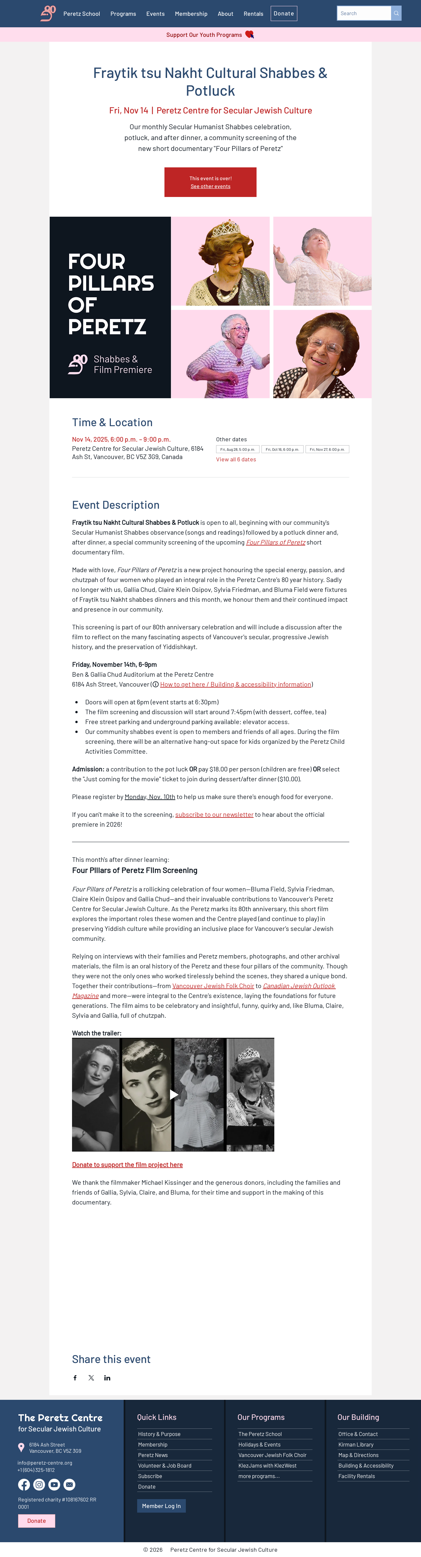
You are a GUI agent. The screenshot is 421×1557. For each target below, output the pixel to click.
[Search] (359, 13)
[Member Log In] (161, 1506)
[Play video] (173, 1095)
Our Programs (261, 1417)
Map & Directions (358, 1454)
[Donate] (284, 13)
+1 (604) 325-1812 (36, 1470)
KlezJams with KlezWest (267, 1465)
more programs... (259, 1475)
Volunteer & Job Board (164, 1465)
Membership (152, 1444)
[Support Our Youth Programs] (210, 34)
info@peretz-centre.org (44, 1462)
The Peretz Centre (60, 1417)
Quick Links (157, 1417)
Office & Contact (358, 1433)
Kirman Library (356, 1444)
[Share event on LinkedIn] (107, 1377)
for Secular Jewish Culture (60, 1428)
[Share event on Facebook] (75, 1377)
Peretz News (153, 1454)
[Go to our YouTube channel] (54, 1485)
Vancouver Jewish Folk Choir (272, 1454)
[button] (191, 13)
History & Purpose (159, 1433)
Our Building (358, 1417)
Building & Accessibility (366, 1465)
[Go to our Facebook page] (24, 1485)
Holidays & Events (259, 1444)
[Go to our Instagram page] (39, 1485)
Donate (147, 1486)
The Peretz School (260, 1433)
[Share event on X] (91, 1377)
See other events (211, 186)
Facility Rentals (356, 1475)
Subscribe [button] (150, 1475)
